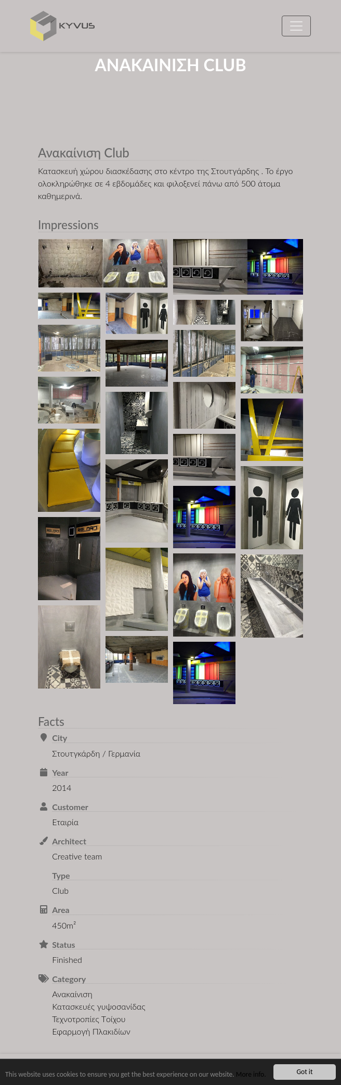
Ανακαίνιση (72, 994)
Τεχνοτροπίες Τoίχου (88, 1019)
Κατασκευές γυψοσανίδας (98, 1006)
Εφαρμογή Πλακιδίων (91, 1031)
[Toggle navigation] (296, 26)
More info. (251, 1074)
